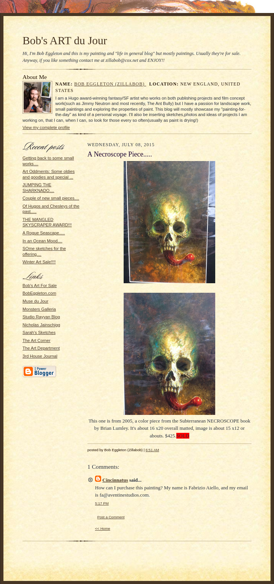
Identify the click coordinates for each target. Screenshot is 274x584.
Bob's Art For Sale (40, 285)
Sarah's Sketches (39, 332)
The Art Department (41, 348)
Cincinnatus (115, 480)
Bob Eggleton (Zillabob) (110, 84)
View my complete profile (46, 127)
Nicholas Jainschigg (41, 325)
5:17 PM (102, 503)
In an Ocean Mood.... (42, 241)
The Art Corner (36, 340)
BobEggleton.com (39, 293)
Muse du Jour (35, 301)
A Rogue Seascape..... (44, 233)
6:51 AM (152, 450)
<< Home (102, 528)
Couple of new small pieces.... (51, 198)
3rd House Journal (40, 356)
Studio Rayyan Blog (41, 317)
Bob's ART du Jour (65, 40)
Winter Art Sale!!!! (39, 262)
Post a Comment (111, 517)
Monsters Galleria (39, 309)
